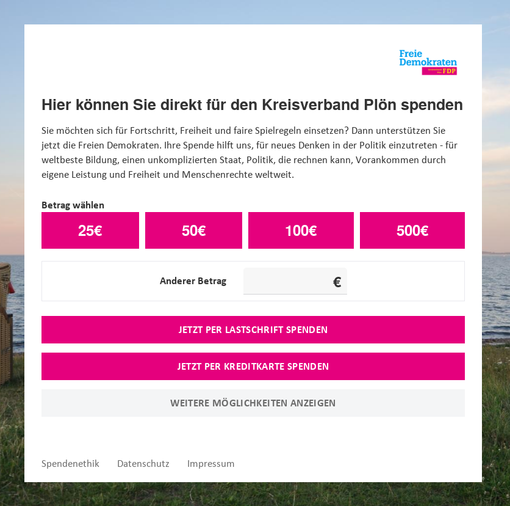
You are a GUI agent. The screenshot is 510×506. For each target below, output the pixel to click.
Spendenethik (70, 463)
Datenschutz (143, 463)
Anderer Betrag (193, 280)
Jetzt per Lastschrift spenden (253, 329)
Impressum (211, 463)
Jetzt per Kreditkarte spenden (253, 366)
